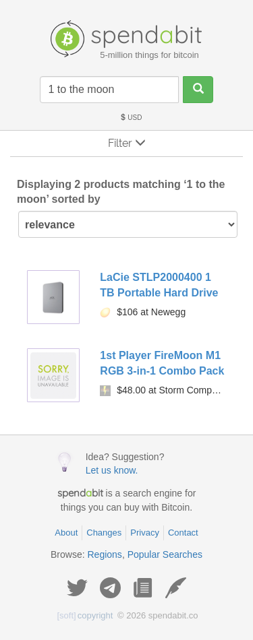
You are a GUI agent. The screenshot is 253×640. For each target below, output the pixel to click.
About (66, 532)
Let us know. (112, 470)
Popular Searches (165, 554)
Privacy (144, 532)
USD (130, 117)
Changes (103, 532)
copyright (85, 615)
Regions (105, 554)
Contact (183, 532)
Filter (127, 143)
